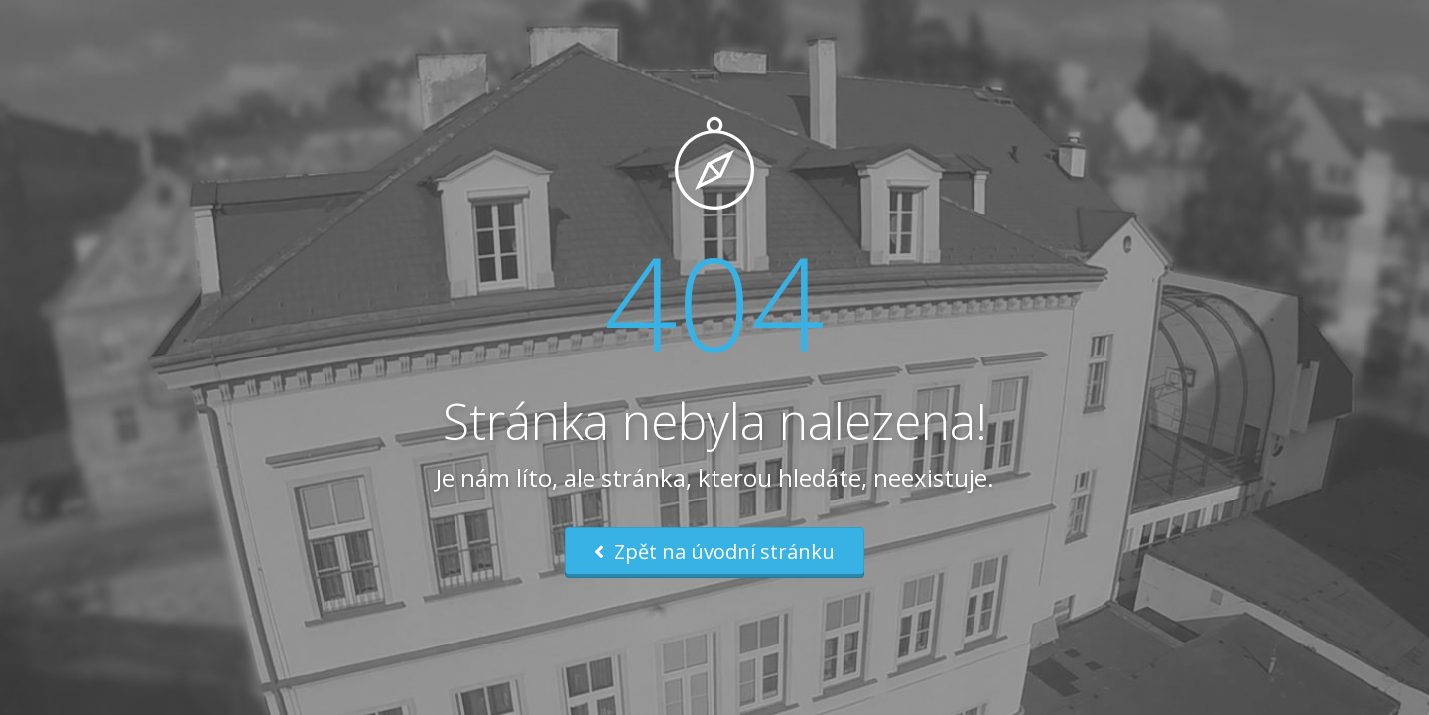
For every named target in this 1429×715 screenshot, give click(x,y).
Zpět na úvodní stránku (714, 551)
